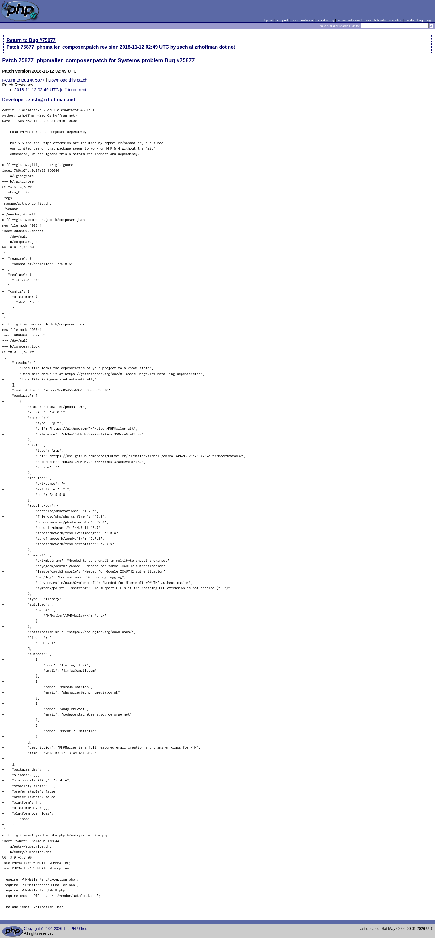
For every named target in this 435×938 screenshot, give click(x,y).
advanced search (350, 20)
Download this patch (68, 80)
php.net (268, 20)
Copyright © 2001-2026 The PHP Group (56, 929)
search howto (375, 20)
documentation (302, 20)
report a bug (325, 20)
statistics (395, 20)
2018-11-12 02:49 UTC (144, 47)
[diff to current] (74, 89)
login (430, 20)
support (282, 20)
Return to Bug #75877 (31, 40)
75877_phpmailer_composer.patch (60, 47)
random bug (414, 20)
